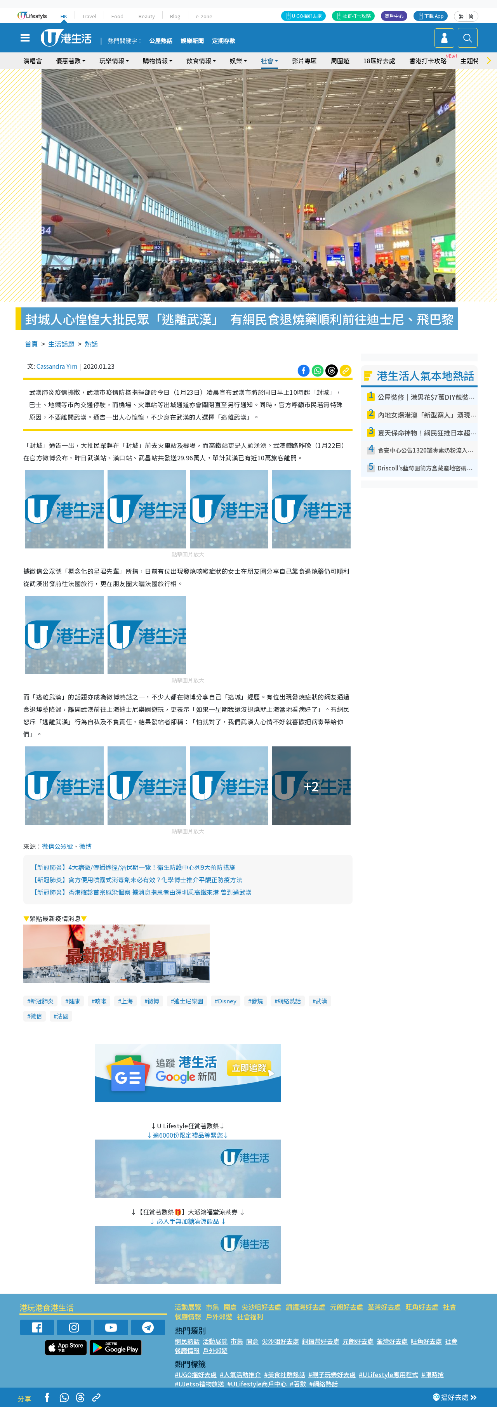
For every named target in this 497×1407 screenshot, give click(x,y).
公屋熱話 (160, 41)
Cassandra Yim (57, 366)
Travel (89, 16)
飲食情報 (198, 60)
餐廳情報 (188, 1316)
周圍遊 (340, 60)
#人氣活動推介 (240, 1374)
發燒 (257, 1001)
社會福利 (250, 1316)
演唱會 (32, 60)
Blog (175, 16)
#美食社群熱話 (284, 1374)
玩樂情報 (111, 60)
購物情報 (155, 60)
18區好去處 (379, 60)
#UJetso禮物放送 (199, 1383)
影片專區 (304, 60)
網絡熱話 (289, 1001)
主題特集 (473, 60)
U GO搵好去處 (307, 15)
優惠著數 (68, 60)
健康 (74, 1001)
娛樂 (236, 60)
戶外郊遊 (219, 1316)
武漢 (321, 1001)
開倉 (230, 1307)
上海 (127, 1001)
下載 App (434, 15)
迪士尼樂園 (188, 1001)
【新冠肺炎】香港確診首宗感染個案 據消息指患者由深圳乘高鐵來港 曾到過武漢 (141, 892)
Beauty (147, 16)
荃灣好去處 (384, 1307)
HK (64, 16)
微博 (85, 846)
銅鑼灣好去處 (305, 1307)
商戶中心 (394, 15)
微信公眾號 (57, 846)
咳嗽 (100, 1001)
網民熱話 (187, 1341)
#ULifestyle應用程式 (388, 1374)
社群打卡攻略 (357, 15)
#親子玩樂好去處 (332, 1374)
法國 (62, 1016)
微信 (36, 1016)
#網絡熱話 (323, 1383)
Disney (227, 1001)
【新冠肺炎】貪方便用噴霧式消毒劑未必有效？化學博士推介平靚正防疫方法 (136, 879)
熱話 (91, 344)
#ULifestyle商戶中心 (257, 1383)
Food (117, 16)
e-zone (204, 16)
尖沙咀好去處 (261, 1307)
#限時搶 (432, 1374)
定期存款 (223, 41)
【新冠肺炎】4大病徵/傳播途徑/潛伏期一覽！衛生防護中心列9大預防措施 (133, 867)
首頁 (31, 344)
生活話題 (61, 344)
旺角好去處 (421, 1307)
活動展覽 (188, 1307)
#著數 (298, 1383)
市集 (212, 1307)
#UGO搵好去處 (196, 1374)
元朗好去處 (346, 1307)
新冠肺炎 (42, 1001)
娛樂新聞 (192, 41)
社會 (267, 60)
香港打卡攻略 (428, 60)
